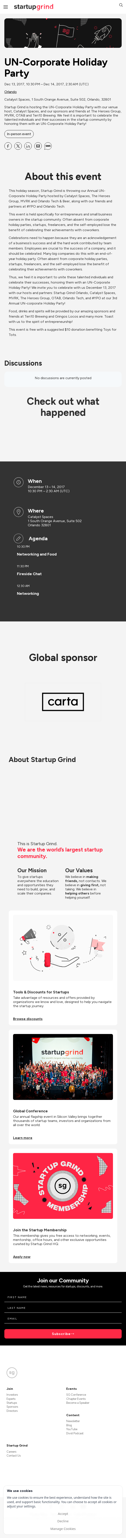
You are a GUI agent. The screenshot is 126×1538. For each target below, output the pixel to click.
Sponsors (12, 1406)
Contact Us (14, 1455)
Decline (63, 1521)
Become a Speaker (77, 1402)
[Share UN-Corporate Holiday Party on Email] (38, 146)
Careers (11, 1451)
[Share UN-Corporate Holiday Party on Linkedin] (28, 146)
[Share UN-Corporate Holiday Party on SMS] (48, 146)
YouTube (71, 1429)
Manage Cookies (63, 1528)
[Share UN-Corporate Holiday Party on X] (18, 146)
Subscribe (61, 1334)
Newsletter (73, 1421)
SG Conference (76, 1394)
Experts (11, 1398)
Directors (12, 1410)
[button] (121, 5)
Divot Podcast (74, 1433)
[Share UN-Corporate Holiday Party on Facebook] (8, 146)
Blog (69, 1425)
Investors (12, 1394)
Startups (12, 1402)
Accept (63, 1513)
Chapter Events (76, 1398)
